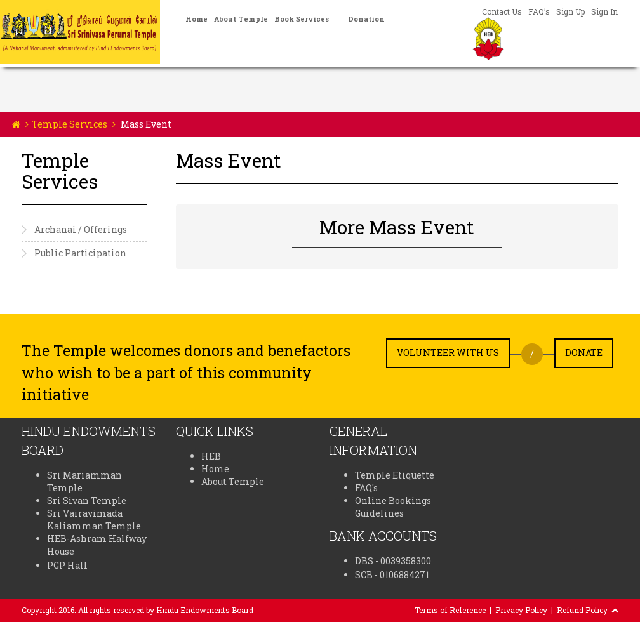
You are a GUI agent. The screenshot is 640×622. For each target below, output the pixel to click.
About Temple (241, 18)
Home (196, 18)
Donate (584, 353)
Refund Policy (582, 610)
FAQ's (366, 488)
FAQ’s (539, 11)
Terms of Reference (450, 610)
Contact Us (502, 11)
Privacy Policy (521, 610)
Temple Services (69, 124)
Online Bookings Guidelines (393, 506)
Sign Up (570, 11)
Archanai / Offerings (80, 229)
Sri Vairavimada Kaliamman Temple (94, 519)
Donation (366, 18)
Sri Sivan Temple (86, 500)
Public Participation (80, 253)
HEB (211, 456)
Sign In (604, 11)
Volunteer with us (448, 353)
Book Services (301, 18)
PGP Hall (67, 565)
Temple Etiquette (394, 475)
